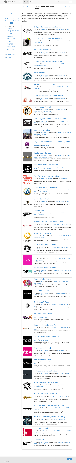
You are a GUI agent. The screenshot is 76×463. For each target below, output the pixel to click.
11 (18, 15)
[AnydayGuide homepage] (10, 2)
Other (42, 258)
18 (18, 18)
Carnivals (9, 31)
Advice (32, 1)
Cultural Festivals (11, 38)
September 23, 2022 (59, 121)
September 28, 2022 (61, 75)
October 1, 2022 (37, 76)
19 (5, 20)
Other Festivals (10, 49)
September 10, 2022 (56, 281)
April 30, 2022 (55, 419)
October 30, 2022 (64, 396)
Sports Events (10, 43)
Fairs (8, 48)
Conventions (10, 35)
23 (13, 20)
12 (5, 18)
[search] (70, 2)
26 (5, 23)
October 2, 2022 (65, 40)
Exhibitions (9, 28)
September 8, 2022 (61, 293)
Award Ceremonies (11, 46)
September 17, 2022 (56, 224)
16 (13, 18)
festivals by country (10, 54)
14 (9, 18)
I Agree (69, 459)
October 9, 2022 (65, 281)
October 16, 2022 (37, 54)
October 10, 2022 (37, 99)
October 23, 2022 (66, 224)
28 (9, 23)
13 (7, 18)
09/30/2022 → (68, 6)
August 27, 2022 (55, 362)
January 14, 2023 (63, 419)
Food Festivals (10, 44)
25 (18, 20)
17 (15, 18)
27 (7, 23)
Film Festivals (10, 33)
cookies (8, 458)
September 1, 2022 (61, 350)
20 (7, 20)
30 (13, 23)
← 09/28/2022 (25, 6)
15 (11, 18)
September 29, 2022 (59, 29)
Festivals (26, 1)
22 (11, 20)
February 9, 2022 (61, 442)
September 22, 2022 (60, 190)
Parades (9, 41)
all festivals (8, 57)
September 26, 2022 (61, 98)
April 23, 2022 (57, 430)
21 (9, 20)
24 (15, 20)
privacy (38, 458)
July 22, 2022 (57, 407)
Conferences (10, 36)
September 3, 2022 (56, 304)
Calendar (20, 1)
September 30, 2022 (38, 168)
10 (15, 15)
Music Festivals (10, 39)
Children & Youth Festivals (13, 30)
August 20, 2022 (60, 373)
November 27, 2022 (66, 430)
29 (11, 23)
